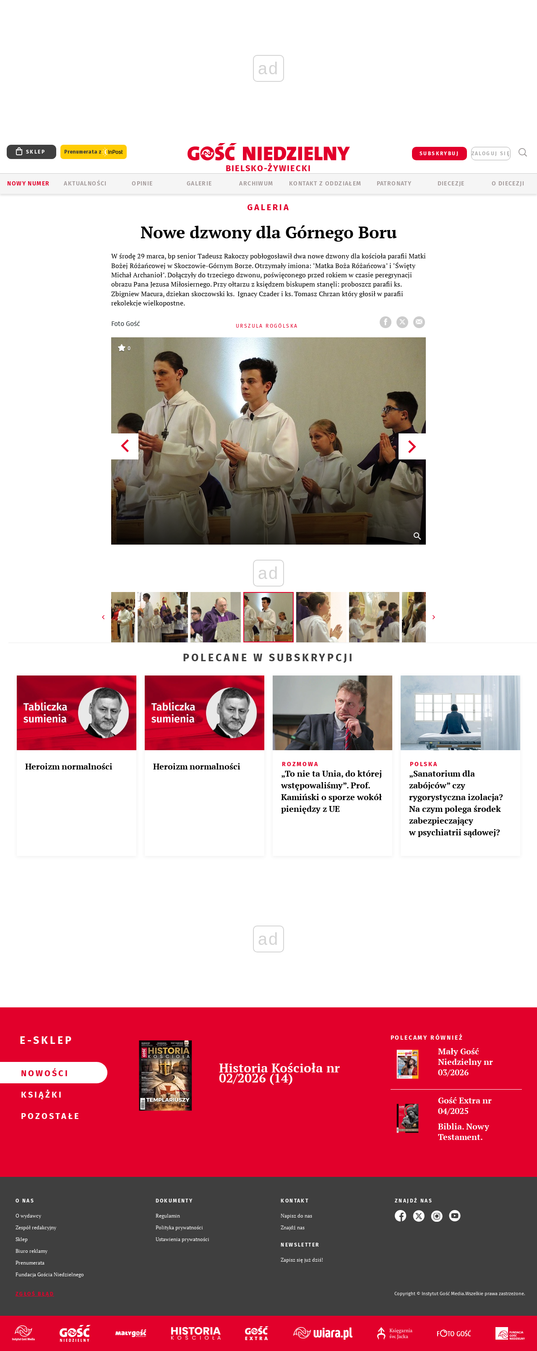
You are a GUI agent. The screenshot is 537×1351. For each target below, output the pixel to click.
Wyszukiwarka (522, 152)
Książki (40, 1094)
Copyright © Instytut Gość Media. (429, 1293)
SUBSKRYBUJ (439, 153)
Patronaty (394, 183)
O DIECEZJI (508, 183)
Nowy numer (28, 183)
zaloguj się (491, 153)
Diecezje (451, 183)
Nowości (40, 1072)
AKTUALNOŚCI (85, 183)
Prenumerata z (93, 152)
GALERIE (199, 183)
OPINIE (142, 183)
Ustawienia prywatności (182, 1239)
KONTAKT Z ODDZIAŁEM (325, 183)
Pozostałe (40, 1115)
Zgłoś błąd (35, 1294)
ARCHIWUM (256, 183)
